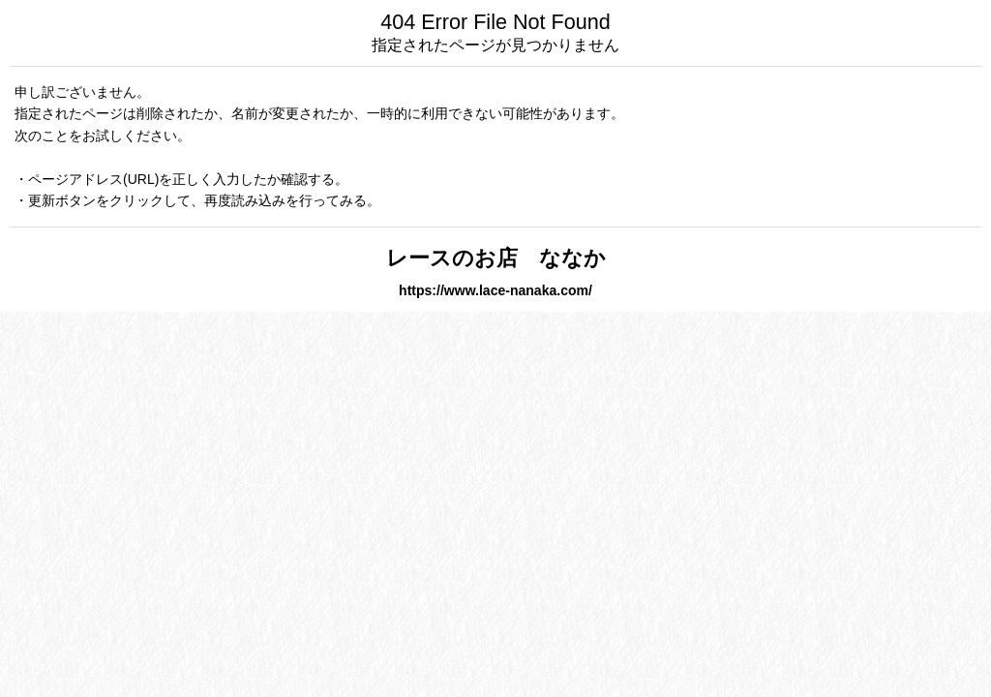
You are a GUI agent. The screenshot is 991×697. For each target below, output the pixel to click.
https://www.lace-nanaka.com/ (495, 290)
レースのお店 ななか (517, 258)
